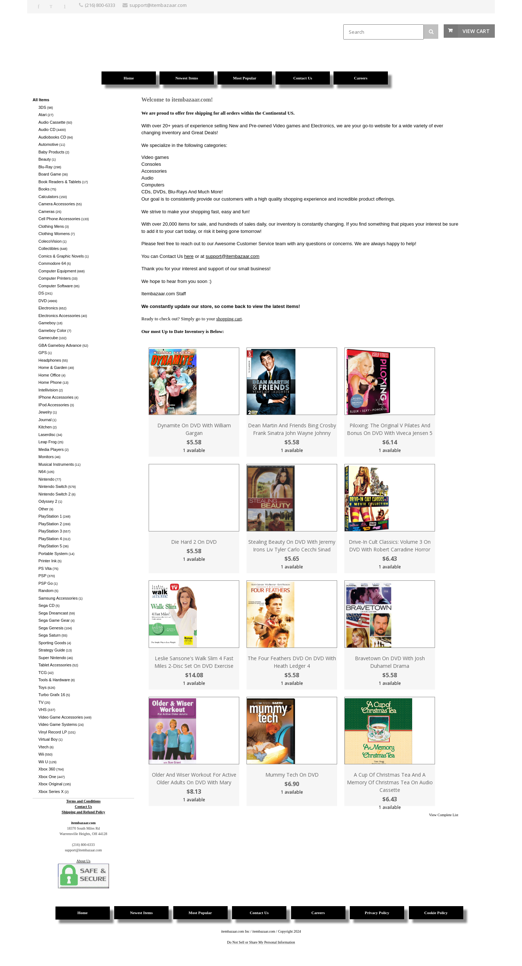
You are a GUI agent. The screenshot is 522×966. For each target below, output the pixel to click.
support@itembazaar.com (232, 256)
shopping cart (229, 318)
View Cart (476, 31)
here (189, 256)
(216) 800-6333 (100, 5)
